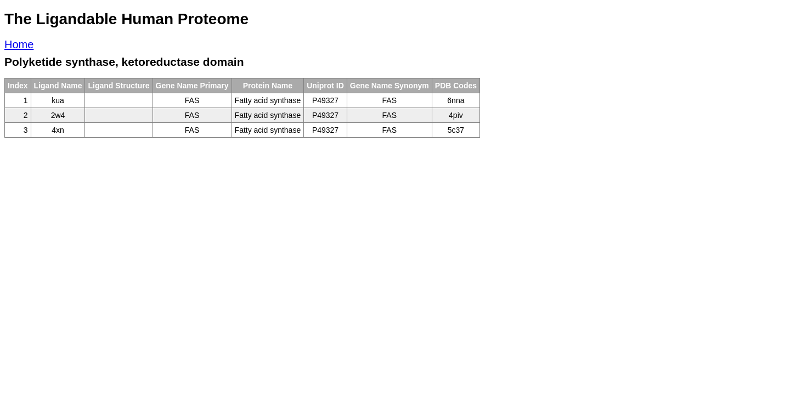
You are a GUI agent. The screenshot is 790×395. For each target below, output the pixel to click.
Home (18, 44)
